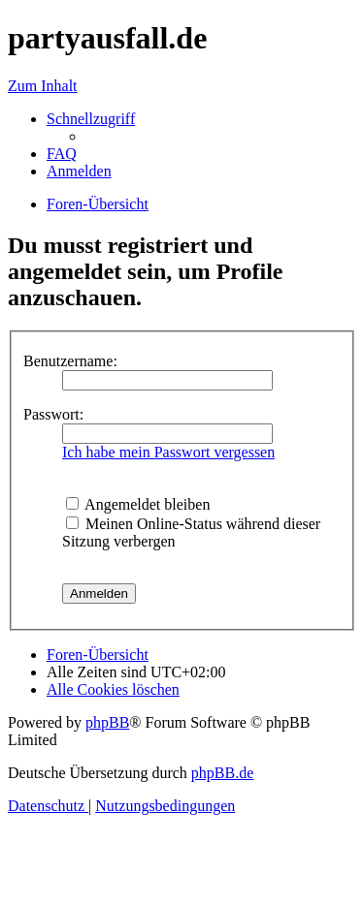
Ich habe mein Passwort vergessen (168, 452)
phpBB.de (222, 773)
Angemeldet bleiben (138, 504)
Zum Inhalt (43, 86)
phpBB (107, 722)
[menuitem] (62, 153)
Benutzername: (70, 361)
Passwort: (53, 414)
